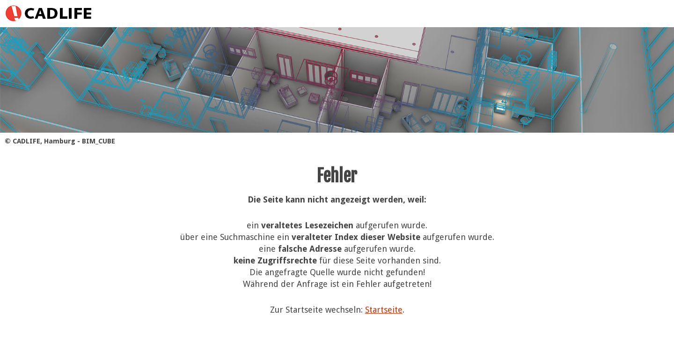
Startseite (384, 310)
